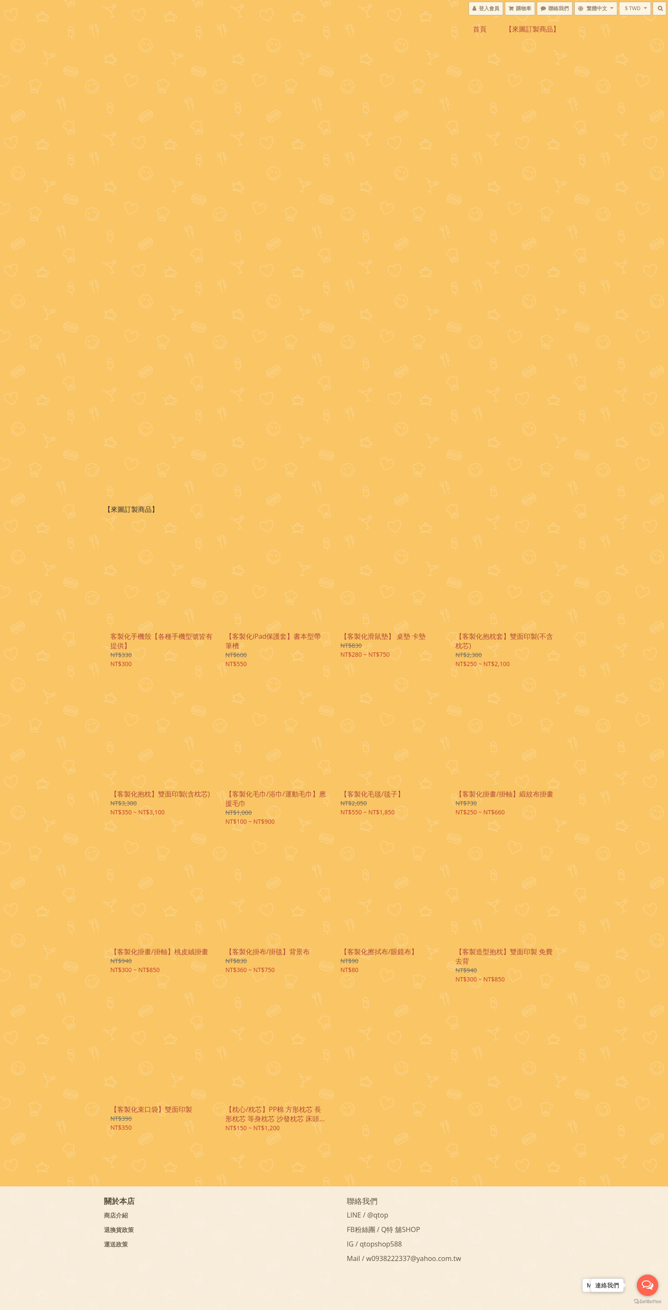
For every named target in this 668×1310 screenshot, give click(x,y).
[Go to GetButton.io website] (647, 1301)
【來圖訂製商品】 (532, 29)
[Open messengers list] (647, 1285)
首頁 (480, 29)
